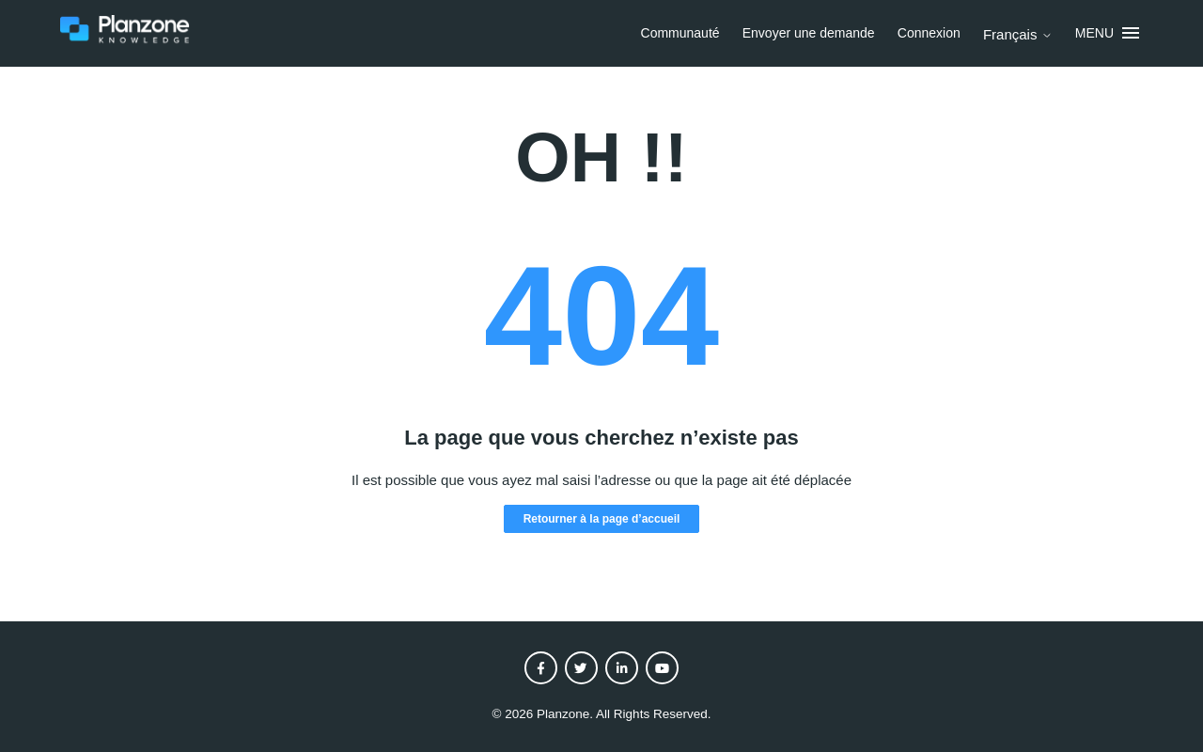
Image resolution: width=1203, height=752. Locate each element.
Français (1018, 34)
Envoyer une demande (808, 32)
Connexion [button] (929, 32)
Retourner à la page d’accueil (601, 518)
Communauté (680, 32)
